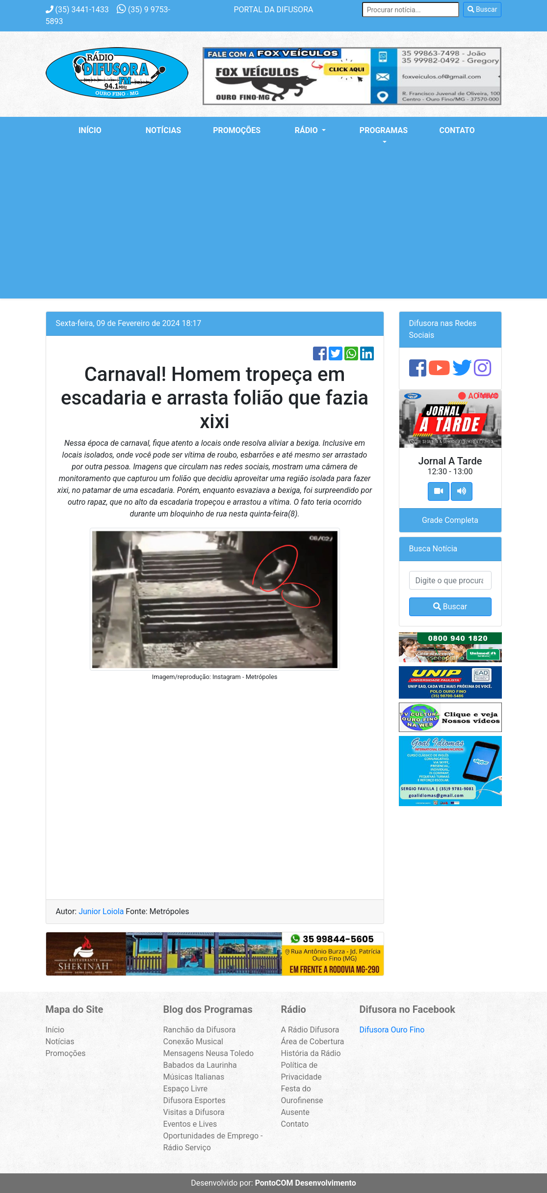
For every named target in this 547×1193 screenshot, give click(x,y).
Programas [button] (384, 130)
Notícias (163, 130)
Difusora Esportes (194, 1100)
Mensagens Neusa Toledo (208, 1053)
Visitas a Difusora (194, 1112)
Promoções (236, 130)
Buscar (482, 9)
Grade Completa (450, 520)
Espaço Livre (185, 1088)
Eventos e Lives (190, 1124)
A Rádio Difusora (310, 1029)
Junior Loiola (102, 911)
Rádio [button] (307, 130)
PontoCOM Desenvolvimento (305, 1183)
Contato (457, 130)
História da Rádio (311, 1053)
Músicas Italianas (194, 1077)
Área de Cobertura (312, 1041)
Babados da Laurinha (200, 1065)
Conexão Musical (193, 1041)
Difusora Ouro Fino (392, 1029)
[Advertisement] (274, 229)
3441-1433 (77, 9)
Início (90, 130)
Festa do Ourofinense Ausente (302, 1100)
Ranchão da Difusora (199, 1029)
